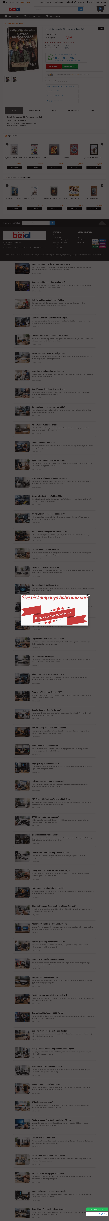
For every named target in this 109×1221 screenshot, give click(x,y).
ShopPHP (102, 1214)
